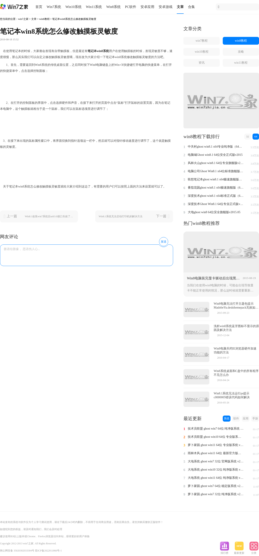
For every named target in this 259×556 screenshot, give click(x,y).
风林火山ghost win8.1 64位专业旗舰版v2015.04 (216, 163)
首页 (38, 7)
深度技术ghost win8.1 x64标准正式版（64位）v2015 (216, 195)
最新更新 (239, 551)
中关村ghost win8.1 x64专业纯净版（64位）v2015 (216, 146)
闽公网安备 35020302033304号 (17, 550)
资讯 (202, 62)
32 (247, 136)
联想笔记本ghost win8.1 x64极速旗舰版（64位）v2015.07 (216, 179)
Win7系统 (54, 7)
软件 (236, 418)
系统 (226, 418)
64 (255, 136)
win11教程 (241, 62)
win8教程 (44, 18)
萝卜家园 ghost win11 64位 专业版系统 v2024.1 (216, 445)
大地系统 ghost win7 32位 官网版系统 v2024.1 (216, 461)
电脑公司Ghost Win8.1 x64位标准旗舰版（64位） (216, 171)
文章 (180, 7)
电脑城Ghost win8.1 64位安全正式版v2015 (215, 154)
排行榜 (224, 551)
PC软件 (130, 7)
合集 (191, 7)
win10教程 (201, 51)
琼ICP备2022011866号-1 (48, 550)
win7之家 (23, 18)
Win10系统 (73, 7)
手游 (255, 418)
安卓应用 (147, 7)
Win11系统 (94, 7)
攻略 (241, 51)
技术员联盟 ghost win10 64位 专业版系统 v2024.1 (216, 436)
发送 (163, 241)
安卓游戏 (165, 7)
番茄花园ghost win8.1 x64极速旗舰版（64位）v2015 (216, 187)
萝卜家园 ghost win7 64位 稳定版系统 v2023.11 (216, 486)
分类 (254, 551)
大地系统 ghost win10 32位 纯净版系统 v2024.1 (216, 469)
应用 (245, 418)
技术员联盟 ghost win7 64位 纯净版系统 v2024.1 (216, 428)
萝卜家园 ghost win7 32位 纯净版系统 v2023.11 (216, 494)
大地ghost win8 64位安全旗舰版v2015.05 (214, 212)
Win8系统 (113, 7)
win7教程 (202, 40)
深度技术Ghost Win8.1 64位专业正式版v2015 (216, 204)
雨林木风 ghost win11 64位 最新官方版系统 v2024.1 (216, 453)
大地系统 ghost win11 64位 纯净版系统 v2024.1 (216, 477)
